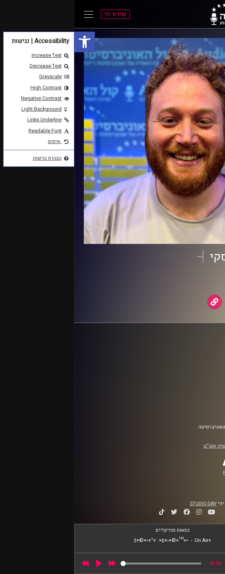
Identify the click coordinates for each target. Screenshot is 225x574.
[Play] (24, 563)
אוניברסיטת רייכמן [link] (188, 361)
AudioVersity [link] (167, 281)
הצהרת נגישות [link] (193, 400)
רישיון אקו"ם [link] (142, 445)
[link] (10, 42)
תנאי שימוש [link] (195, 393)
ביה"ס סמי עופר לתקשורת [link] (181, 353)
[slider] (86, 563)
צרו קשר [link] (199, 408)
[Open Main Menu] (14, 14)
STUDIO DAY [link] (128, 503)
